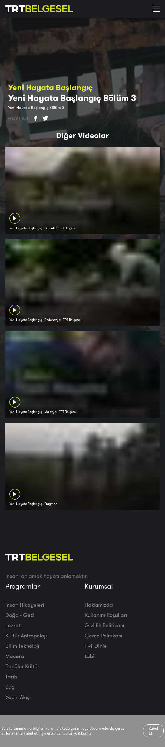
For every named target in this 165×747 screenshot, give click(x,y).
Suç (9, 686)
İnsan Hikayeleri (24, 604)
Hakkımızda (99, 604)
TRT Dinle (96, 645)
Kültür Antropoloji (26, 635)
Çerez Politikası (103, 635)
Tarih (11, 676)
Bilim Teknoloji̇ (22, 645)
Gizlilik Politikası (104, 625)
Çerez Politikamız (76, 733)
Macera (14, 656)
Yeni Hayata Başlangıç (50, 87)
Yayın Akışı (18, 697)
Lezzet (13, 625)
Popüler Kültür (22, 666)
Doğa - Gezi (19, 615)
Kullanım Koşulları (106, 615)
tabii (90, 656)
